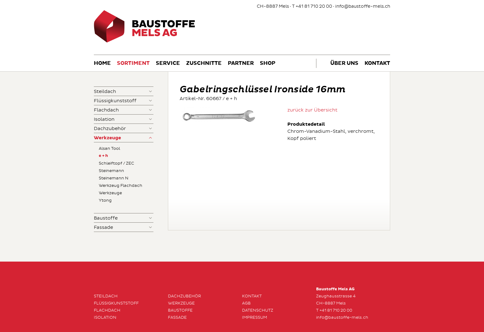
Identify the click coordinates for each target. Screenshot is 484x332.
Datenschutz (257, 310)
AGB (246, 303)
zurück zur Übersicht (312, 110)
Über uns (344, 63)
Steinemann (111, 170)
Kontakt (377, 63)
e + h (103, 156)
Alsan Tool (109, 148)
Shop (267, 63)
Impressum (254, 317)
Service (168, 63)
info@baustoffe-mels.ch (362, 6)
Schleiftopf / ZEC (116, 163)
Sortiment (133, 63)
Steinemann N (113, 178)
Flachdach (106, 110)
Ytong (105, 200)
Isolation (104, 119)
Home (102, 63)
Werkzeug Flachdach (120, 185)
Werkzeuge (107, 138)
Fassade (103, 227)
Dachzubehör (110, 129)
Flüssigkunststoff (115, 101)
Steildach (105, 92)
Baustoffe (106, 218)
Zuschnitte (204, 63)
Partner (241, 63)
